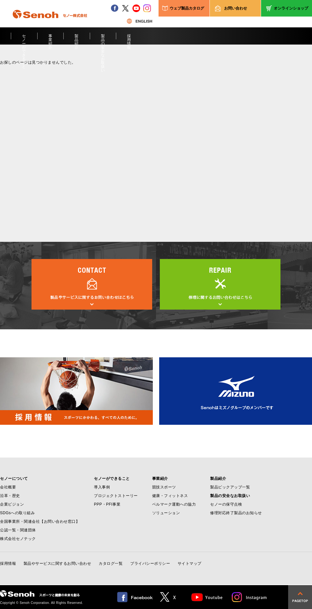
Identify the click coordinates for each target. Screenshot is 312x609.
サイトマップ (190, 563)
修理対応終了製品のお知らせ (236, 513)
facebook (114, 8)
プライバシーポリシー (150, 563)
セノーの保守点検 (226, 504)
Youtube (207, 597)
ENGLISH (139, 21)
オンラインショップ (291, 8)
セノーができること (24, 39)
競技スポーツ (164, 487)
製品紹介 (76, 39)
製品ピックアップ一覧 (230, 487)
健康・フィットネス (170, 496)
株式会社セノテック (18, 538)
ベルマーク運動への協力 (174, 504)
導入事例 (102, 487)
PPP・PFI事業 (107, 504)
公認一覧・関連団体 (18, 530)
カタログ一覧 (111, 563)
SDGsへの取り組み (17, 513)
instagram (147, 8)
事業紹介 (50, 39)
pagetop (300, 597)
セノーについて (14, 478)
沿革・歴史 (10, 496)
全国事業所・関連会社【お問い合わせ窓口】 (40, 521)
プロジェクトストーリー (116, 496)
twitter (125, 8)
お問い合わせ (235, 8)
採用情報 (129, 39)
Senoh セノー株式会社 (50, 23)
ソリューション (166, 513)
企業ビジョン (12, 504)
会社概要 (8, 487)
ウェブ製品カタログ (187, 8)
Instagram (249, 597)
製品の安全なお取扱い (103, 39)
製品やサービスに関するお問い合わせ (57, 563)
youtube (136, 8)
